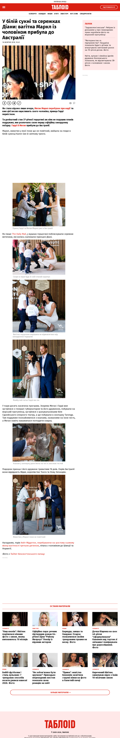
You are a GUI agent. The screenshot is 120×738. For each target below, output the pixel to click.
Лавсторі (64, 14)
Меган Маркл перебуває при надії (52, 108)
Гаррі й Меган (18, 125)
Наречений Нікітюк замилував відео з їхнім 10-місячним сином (105, 675)
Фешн (49, 14)
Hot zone (74, 14)
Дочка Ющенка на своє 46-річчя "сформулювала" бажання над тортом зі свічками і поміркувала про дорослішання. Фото (104, 639)
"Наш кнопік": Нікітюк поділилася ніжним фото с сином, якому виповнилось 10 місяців (15, 635)
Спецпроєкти (85, 14)
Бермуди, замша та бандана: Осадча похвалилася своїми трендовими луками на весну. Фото (74, 636)
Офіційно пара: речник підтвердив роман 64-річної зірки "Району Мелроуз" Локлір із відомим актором (44, 636)
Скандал (42, 14)
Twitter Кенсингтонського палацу (27, 554)
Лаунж (88, 23)
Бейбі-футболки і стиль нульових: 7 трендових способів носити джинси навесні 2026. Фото (14, 677)
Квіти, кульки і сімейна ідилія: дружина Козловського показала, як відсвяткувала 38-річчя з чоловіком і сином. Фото (100, 61)
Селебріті (33, 14)
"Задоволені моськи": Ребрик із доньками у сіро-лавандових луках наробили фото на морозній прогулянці (100, 31)
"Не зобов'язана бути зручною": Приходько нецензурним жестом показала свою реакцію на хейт (44, 677)
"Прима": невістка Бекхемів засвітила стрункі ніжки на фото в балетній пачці (74, 676)
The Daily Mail (18, 234)
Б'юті (56, 14)
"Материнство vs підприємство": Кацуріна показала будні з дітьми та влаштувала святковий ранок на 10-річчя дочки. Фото (99, 45)
